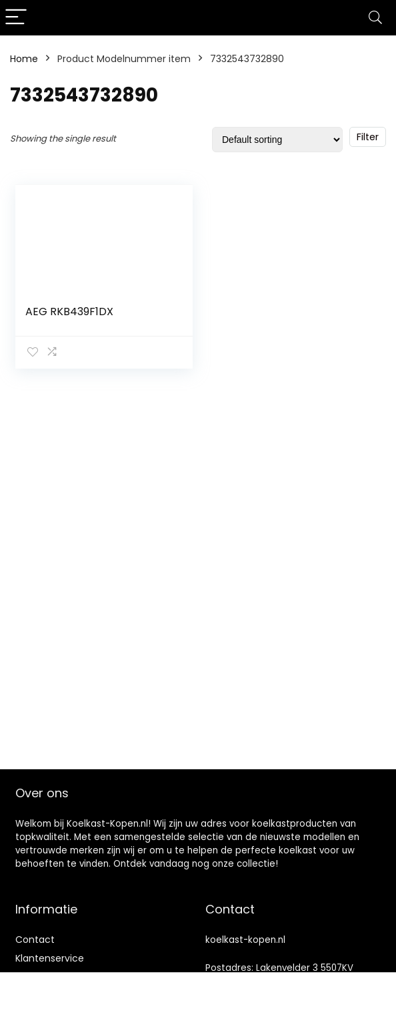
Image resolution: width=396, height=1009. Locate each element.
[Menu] (16, 17)
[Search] (375, 17)
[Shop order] (277, 139)
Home (24, 58)
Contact (35, 939)
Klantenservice (49, 958)
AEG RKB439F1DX (69, 311)
